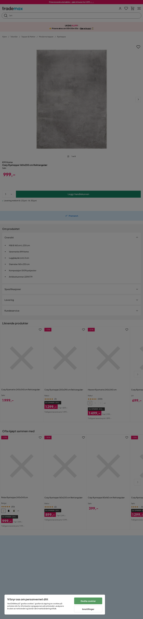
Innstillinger (88, 609)
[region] (54, 605)
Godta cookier (88, 601)
